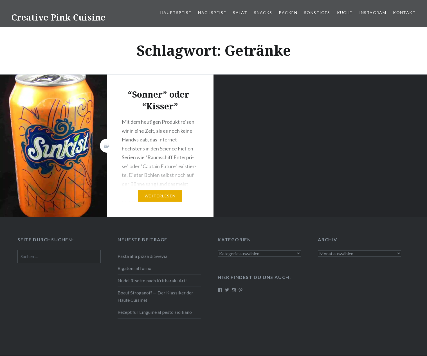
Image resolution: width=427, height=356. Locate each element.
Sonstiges (317, 12)
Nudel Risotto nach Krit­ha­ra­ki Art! (152, 280)
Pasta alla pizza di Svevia (142, 256)
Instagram (372, 12)
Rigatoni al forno (134, 268)
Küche (344, 12)
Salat (240, 12)
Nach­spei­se (212, 12)
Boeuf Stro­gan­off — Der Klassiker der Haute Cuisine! (155, 296)
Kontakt (404, 12)
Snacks (263, 12)
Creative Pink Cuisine (58, 17)
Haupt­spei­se (175, 12)
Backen (288, 12)
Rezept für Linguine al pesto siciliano (155, 312)
